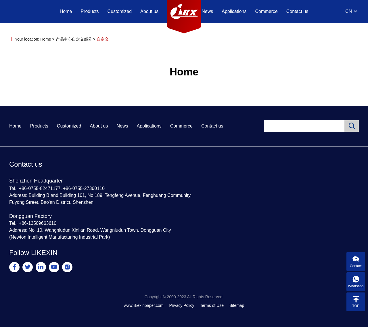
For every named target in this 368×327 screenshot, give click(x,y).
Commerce (266, 11)
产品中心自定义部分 (74, 39)
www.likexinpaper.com (144, 305)
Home (66, 11)
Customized (120, 11)
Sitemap (236, 305)
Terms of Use (212, 305)
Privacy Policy (181, 305)
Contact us (297, 11)
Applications (234, 11)
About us (149, 11)
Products (89, 11)
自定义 (103, 39)
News (207, 11)
